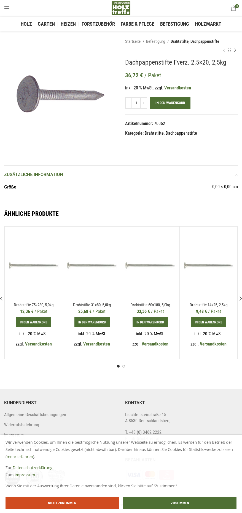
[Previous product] (224, 50)
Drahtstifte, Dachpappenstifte (195, 41)
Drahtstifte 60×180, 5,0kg (150, 304)
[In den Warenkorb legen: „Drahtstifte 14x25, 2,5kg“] (208, 322)
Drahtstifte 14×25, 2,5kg (208, 304)
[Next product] (235, 50)
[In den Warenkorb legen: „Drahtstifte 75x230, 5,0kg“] (33, 322)
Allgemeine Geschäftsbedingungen (35, 414)
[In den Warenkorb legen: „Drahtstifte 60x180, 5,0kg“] (150, 322)
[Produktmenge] (136, 103)
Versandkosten (177, 88)
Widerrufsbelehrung (21, 424)
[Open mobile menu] (6, 8)
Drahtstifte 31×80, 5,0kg (92, 304)
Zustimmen (180, 503)
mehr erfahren (20, 456)
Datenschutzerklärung (32, 467)
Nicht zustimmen (62, 503)
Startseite (133, 41)
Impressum (25, 474)
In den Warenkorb (170, 103)
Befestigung (156, 41)
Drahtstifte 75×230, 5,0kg (33, 304)
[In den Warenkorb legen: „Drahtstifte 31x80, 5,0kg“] (92, 322)
